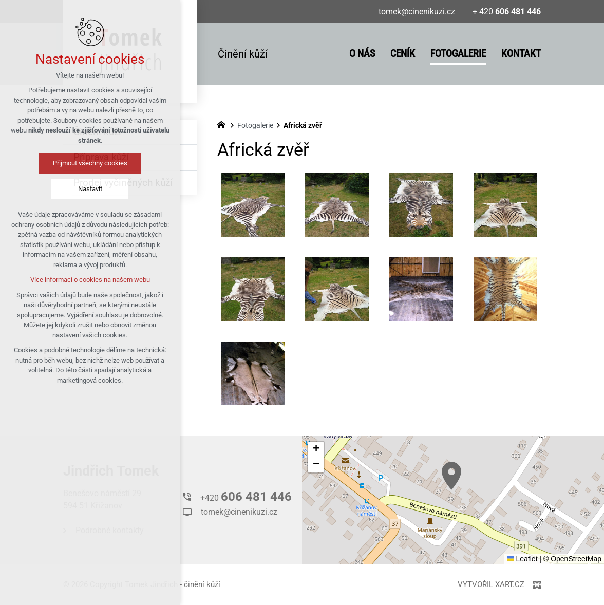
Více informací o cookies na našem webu (90, 279)
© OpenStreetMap (572, 559)
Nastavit (90, 189)
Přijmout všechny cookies (90, 163)
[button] (451, 475)
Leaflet (522, 559)
